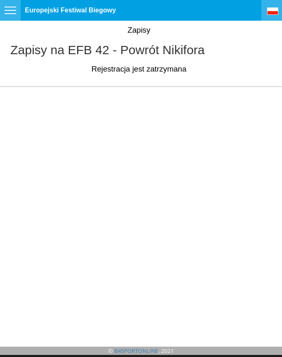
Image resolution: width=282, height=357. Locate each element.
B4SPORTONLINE (136, 351)
